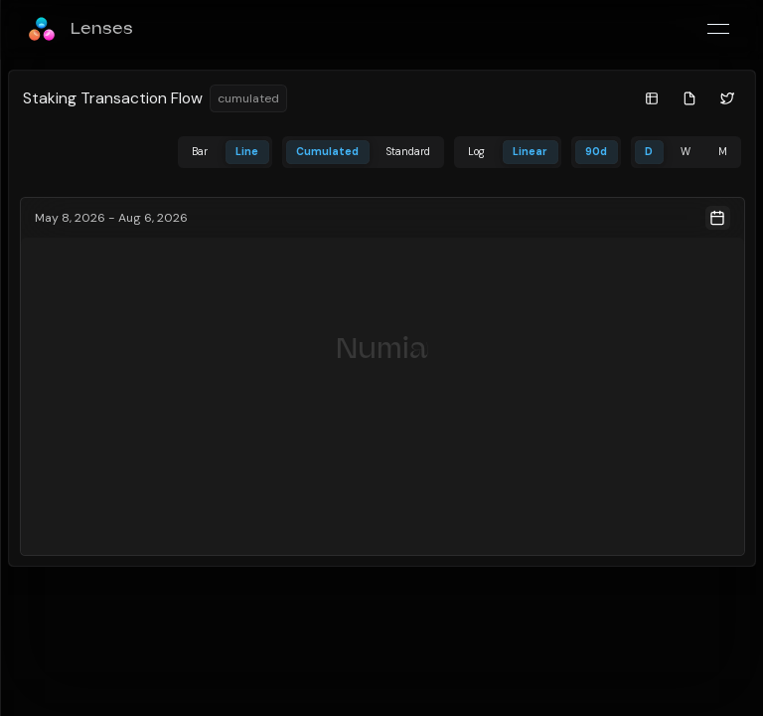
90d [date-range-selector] (596, 151)
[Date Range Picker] (382, 217)
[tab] (200, 152)
